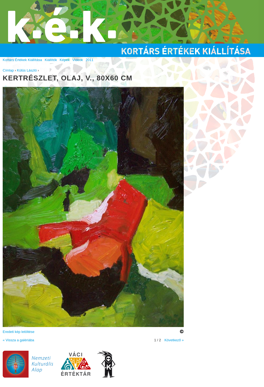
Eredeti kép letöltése (18, 332)
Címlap (8, 70)
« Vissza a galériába (18, 340)
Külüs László (27, 70)
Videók (77, 60)
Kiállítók (51, 60)
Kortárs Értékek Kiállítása (22, 60)
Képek (65, 60)
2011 (89, 60)
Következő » (174, 340)
